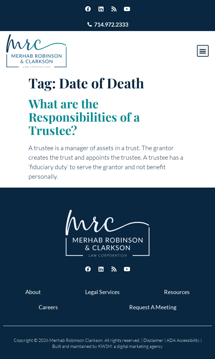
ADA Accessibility (183, 340)
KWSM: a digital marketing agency (130, 346)
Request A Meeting (152, 307)
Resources (177, 291)
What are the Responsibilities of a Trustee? (84, 116)
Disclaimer (153, 340)
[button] (203, 51)
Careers (48, 307)
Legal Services (102, 291)
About (33, 291)
